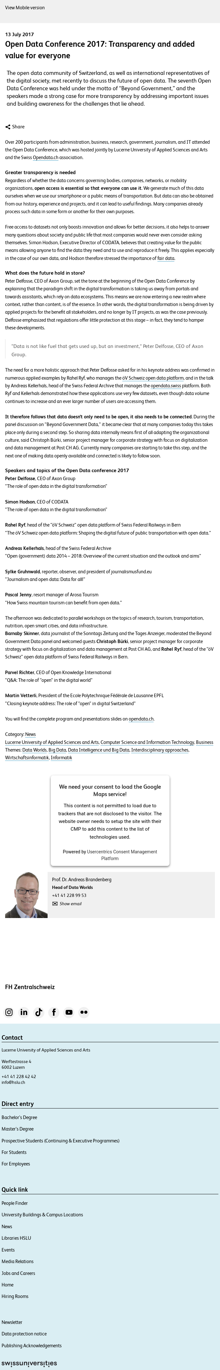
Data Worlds (34, 750)
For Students (14, 1152)
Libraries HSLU (16, 1238)
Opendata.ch (45, 157)
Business (204, 742)
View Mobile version (25, 7)
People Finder (15, 1203)
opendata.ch (141, 718)
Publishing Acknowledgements (32, 1345)
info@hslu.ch (13, 1082)
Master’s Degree (18, 1129)
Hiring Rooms (15, 1296)
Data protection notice (24, 1333)
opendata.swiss (166, 385)
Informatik (61, 757)
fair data (165, 258)
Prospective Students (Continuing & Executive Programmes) (61, 1140)
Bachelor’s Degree (19, 1117)
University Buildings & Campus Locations (42, 1214)
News (30, 734)
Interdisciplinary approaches (159, 750)
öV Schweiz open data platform (153, 378)
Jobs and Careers (18, 1273)
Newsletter (12, 1322)
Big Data (57, 750)
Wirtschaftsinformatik (27, 757)
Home (7, 1284)
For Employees (16, 1163)
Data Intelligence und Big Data (98, 750)
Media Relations (18, 1261)
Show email (70, 903)
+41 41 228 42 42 (19, 1076)
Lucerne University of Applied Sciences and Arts (52, 742)
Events (8, 1250)
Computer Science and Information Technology (147, 742)
